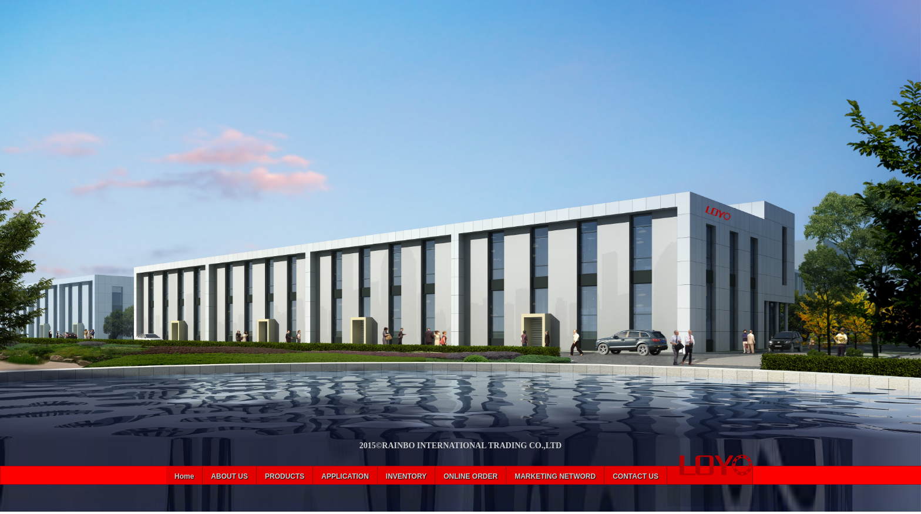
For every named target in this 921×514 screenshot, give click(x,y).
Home (184, 476)
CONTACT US (635, 476)
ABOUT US (229, 476)
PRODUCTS (284, 476)
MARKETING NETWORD (555, 476)
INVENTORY (406, 476)
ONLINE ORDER (470, 476)
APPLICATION (344, 476)
